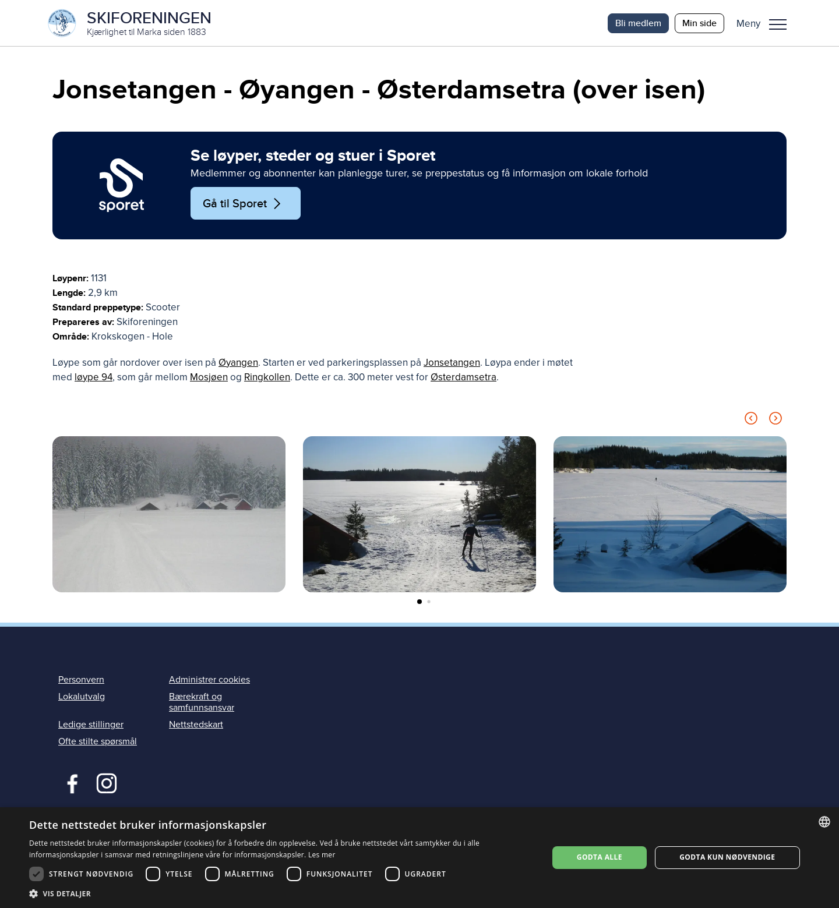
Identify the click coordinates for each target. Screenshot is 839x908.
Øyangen (238, 363)
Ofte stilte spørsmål (97, 742)
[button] (765, 23)
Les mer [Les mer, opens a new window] (322, 855)
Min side (699, 23)
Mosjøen (209, 378)
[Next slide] (775, 421)
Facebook (69, 782)
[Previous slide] (751, 421)
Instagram (106, 782)
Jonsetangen (452, 363)
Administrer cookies (209, 680)
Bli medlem (638, 23)
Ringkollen (267, 378)
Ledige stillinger (91, 725)
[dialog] (419, 857)
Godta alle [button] (599, 857)
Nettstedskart (196, 725)
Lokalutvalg (81, 697)
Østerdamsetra (463, 378)
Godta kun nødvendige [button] (727, 857)
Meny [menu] (778, 24)
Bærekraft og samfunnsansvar (201, 702)
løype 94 (93, 378)
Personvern (81, 680)
